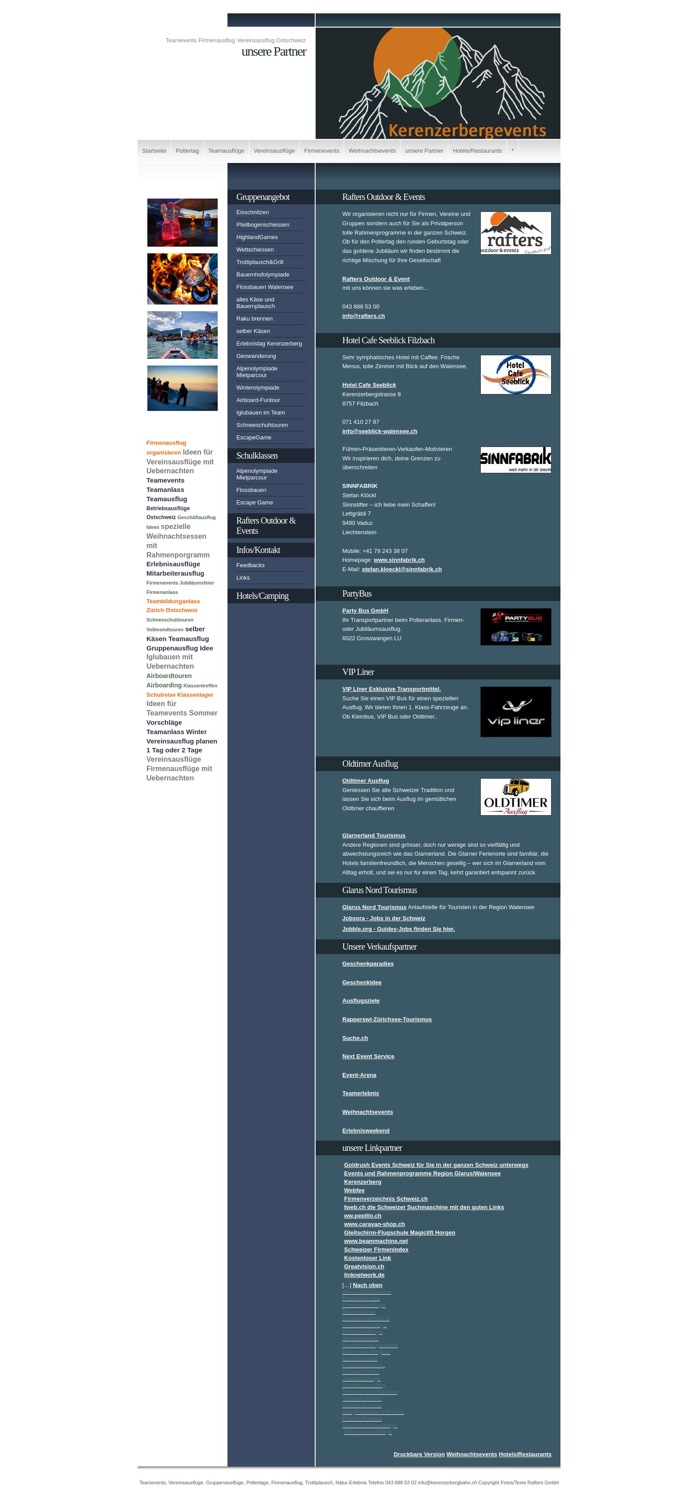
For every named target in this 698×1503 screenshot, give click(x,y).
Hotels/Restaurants (477, 150)
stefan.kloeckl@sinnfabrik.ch (402, 569)
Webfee (354, 1190)
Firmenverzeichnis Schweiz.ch (386, 1198)
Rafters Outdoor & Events (266, 526)
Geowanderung (256, 356)
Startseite (154, 150)
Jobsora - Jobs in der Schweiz (383, 918)
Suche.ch (355, 1038)
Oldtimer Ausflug (365, 780)
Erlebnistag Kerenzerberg (269, 343)
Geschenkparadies (368, 963)
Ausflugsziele (361, 1000)
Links (243, 577)
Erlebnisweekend (366, 1130)
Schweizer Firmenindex (376, 1249)
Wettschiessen (255, 249)
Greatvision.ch (364, 1266)
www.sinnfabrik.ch (399, 560)
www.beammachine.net (376, 1241)
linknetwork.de (364, 1274)
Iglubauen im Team (260, 412)
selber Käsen (253, 331)
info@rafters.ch (363, 316)
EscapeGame (254, 437)
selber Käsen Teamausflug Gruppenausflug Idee (179, 638)
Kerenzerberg (362, 1181)
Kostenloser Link (367, 1258)
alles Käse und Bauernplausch (255, 302)
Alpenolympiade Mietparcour (257, 371)
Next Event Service (368, 1056)
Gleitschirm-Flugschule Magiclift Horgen (399, 1232)
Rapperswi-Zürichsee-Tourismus (387, 1019)
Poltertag (187, 150)
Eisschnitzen (252, 212)
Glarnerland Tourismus (374, 835)
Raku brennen (254, 318)
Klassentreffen (200, 685)
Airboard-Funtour (258, 400)
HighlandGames (257, 237)
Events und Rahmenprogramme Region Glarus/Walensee (422, 1173)
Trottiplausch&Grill (260, 262)
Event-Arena (359, 1075)
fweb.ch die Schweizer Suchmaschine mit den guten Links (424, 1207)
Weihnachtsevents (372, 150)
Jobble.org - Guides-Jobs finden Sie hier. (398, 929)
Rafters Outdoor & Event (376, 279)
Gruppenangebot (262, 197)
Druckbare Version (419, 1454)
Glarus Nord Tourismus (374, 907)
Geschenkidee (361, 982)
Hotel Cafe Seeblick (369, 385)
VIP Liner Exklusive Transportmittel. (391, 689)
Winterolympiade (258, 387)
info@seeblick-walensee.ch (380, 431)
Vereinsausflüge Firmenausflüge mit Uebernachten (179, 769)
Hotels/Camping (262, 596)
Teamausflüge (226, 150)
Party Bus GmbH (365, 610)
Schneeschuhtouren (262, 425)
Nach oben (367, 1285)
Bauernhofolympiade (262, 274)
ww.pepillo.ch (362, 1215)
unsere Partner (424, 150)
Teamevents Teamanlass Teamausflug (166, 489)
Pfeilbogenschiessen (262, 224)
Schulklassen (256, 455)
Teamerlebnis (360, 1093)
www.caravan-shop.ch (374, 1224)
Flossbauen (251, 490)
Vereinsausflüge (274, 150)
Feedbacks (250, 565)
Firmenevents (321, 150)
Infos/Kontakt (258, 550)
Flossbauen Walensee (264, 287)
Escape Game (254, 502)
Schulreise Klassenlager (179, 694)
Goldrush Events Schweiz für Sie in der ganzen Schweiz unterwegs (436, 1165)
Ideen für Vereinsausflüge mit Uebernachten (180, 461)
